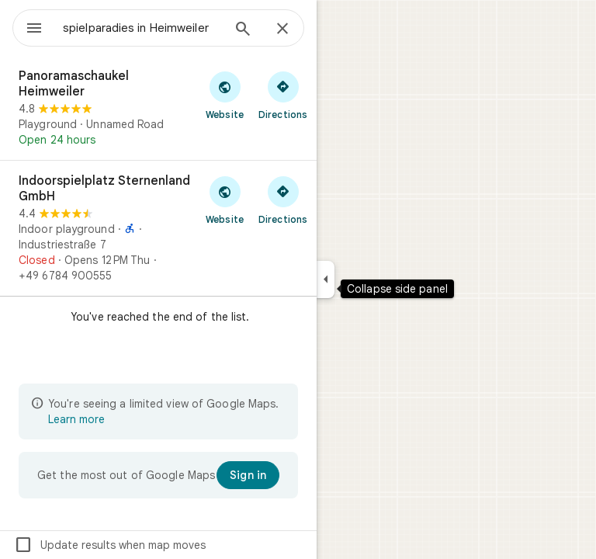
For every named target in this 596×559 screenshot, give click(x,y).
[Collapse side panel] (325, 279)
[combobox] (142, 28)
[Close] (282, 29)
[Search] (243, 30)
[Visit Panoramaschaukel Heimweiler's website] (225, 94)
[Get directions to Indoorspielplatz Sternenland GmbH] (283, 199)
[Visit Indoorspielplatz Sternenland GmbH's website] (225, 199)
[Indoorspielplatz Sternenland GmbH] (158, 228)
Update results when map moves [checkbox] (110, 545)
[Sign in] (248, 475)
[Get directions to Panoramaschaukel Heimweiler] (283, 94)
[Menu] (34, 29)
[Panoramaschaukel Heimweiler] (158, 108)
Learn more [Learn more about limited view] (76, 419)
